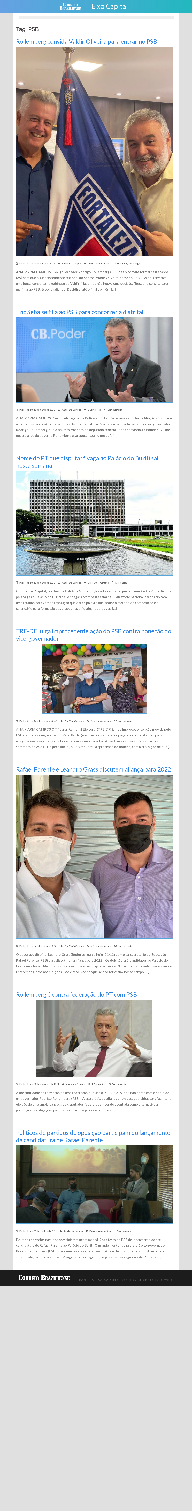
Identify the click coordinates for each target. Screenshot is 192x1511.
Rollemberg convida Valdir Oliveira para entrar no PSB (88, 41)
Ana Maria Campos (71, 263)
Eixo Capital (121, 263)
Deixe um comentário (98, 263)
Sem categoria (135, 263)
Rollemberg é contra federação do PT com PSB (77, 1001)
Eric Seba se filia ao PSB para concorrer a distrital (81, 311)
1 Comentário (94, 409)
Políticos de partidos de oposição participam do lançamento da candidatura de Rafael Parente (78, 1143)
